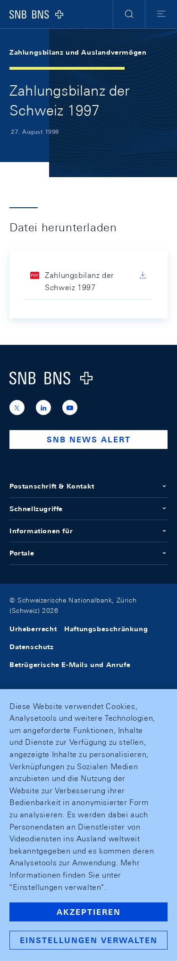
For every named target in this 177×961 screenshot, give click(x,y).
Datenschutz (31, 647)
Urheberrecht (33, 629)
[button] (129, 14)
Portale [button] (88, 553)
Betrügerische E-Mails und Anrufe (69, 664)
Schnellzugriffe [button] (88, 509)
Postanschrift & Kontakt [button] (88, 486)
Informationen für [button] (88, 531)
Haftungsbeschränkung (106, 629)
